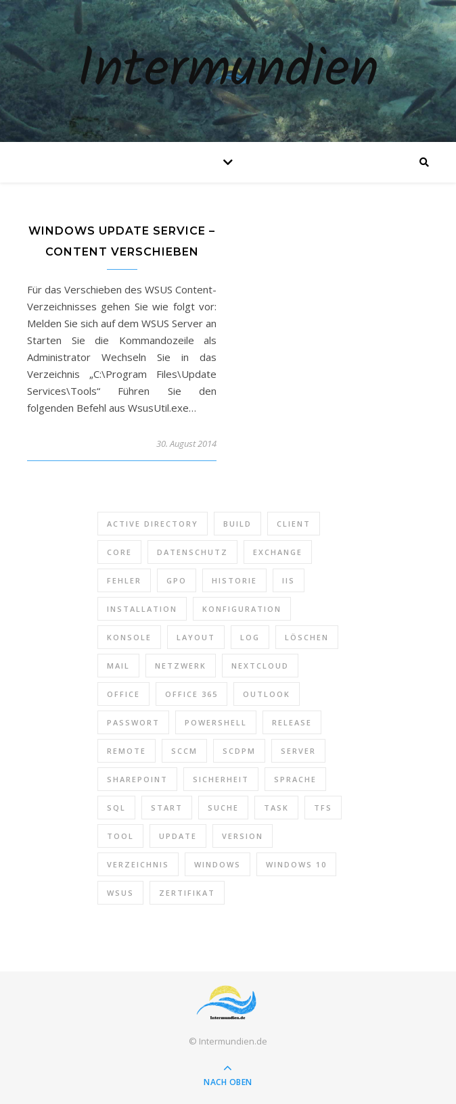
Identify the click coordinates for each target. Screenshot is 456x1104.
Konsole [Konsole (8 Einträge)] (129, 637)
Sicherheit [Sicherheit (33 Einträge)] (221, 779)
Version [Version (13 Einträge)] (242, 836)
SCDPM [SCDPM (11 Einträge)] (239, 751)
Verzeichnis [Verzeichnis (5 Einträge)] (138, 864)
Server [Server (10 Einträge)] (298, 751)
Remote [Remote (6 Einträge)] (126, 751)
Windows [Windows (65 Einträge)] (217, 864)
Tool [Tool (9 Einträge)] (120, 836)
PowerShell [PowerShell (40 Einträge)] (216, 722)
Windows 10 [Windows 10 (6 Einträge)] (296, 864)
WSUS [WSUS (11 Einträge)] (120, 893)
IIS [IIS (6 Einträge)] (288, 580)
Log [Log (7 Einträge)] (250, 637)
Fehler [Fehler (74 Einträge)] (124, 580)
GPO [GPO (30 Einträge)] (176, 580)
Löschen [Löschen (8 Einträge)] (307, 637)
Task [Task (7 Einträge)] (276, 807)
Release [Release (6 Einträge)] (292, 722)
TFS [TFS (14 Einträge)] (323, 807)
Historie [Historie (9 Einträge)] (234, 580)
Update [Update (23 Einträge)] (178, 836)
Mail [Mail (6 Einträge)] (118, 666)
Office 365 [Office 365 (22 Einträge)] (191, 694)
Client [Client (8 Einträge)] (294, 524)
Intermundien (228, 71)
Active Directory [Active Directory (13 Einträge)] (152, 524)
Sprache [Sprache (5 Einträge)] (295, 779)
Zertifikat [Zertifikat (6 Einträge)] (187, 893)
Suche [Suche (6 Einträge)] (223, 807)
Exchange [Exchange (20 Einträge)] (277, 552)
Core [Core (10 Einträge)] (119, 552)
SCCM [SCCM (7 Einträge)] (184, 751)
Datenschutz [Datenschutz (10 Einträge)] (192, 552)
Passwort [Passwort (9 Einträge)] (133, 722)
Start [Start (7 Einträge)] (167, 807)
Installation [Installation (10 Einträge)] (142, 609)
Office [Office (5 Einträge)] (123, 694)
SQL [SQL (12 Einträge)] (116, 807)
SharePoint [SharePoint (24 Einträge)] (137, 779)
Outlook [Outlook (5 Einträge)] (266, 694)
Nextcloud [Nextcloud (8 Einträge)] (260, 666)
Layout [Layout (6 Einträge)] (196, 637)
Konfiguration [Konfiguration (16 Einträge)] (241, 609)
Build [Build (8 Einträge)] (237, 524)
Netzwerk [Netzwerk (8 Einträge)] (180, 666)
